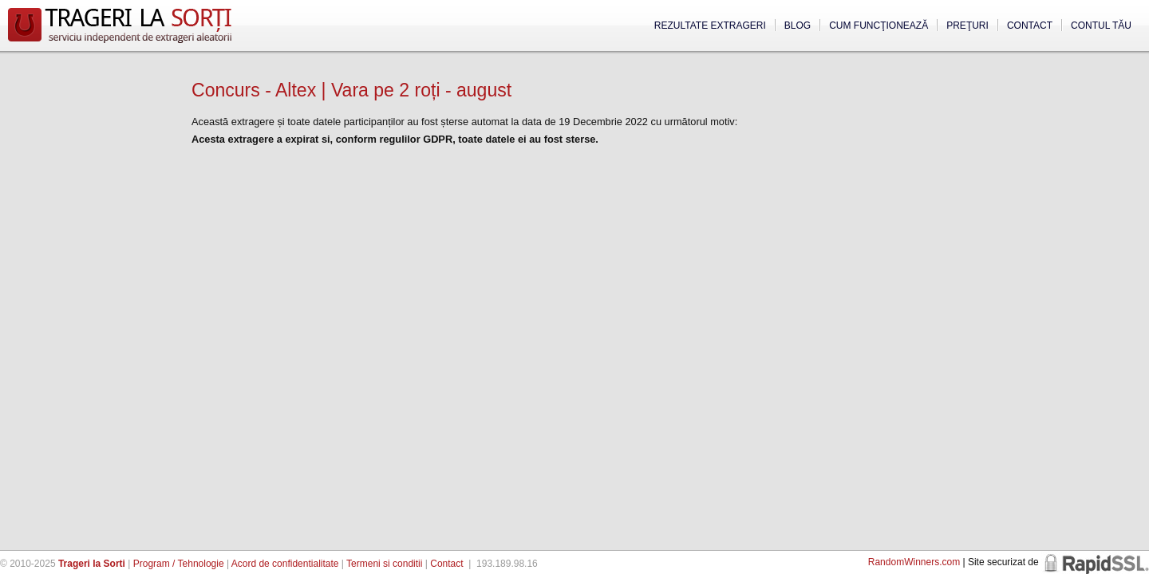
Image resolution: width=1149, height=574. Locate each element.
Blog (797, 25)
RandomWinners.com (914, 562)
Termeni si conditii (384, 563)
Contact (1029, 25)
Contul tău (1101, 25)
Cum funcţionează (878, 25)
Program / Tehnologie (178, 563)
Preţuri (967, 25)
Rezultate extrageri (710, 25)
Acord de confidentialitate (285, 563)
